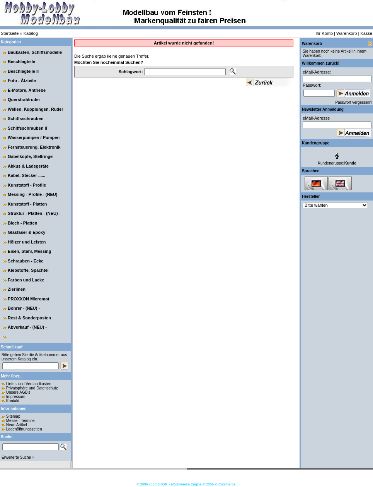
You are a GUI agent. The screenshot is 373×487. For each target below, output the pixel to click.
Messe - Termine (20, 420)
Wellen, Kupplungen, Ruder (35, 109)
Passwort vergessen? (353, 102)
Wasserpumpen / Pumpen (34, 137)
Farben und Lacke (26, 280)
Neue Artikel (16, 425)
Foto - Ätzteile (22, 80)
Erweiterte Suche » (18, 457)
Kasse (366, 33)
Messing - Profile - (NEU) (32, 194)
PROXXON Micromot (28, 299)
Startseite (10, 33)
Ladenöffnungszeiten (24, 429)
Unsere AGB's (18, 392)
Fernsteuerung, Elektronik (34, 147)
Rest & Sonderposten (29, 318)
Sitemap (13, 416)
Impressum (15, 396)
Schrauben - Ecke (25, 261)
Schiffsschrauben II (27, 128)
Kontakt (12, 401)
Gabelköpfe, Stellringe (30, 156)
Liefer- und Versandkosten (28, 384)
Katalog (31, 33)
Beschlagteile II (23, 71)
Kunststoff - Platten (27, 204)
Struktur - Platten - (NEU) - (34, 213)
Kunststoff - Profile (27, 185)
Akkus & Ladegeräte (28, 166)
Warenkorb (346, 33)
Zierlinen (17, 289)
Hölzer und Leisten (27, 242)
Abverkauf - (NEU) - (27, 327)
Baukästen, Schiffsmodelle (35, 52)
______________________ (34, 336)
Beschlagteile (21, 61)
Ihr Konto (324, 33)
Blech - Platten (22, 223)
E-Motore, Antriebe (27, 90)
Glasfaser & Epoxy (26, 232)
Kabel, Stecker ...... (26, 175)
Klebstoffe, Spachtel (28, 270)
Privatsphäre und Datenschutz (32, 388)
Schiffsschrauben (25, 118)
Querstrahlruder (24, 99)
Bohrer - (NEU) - (24, 308)
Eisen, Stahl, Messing (29, 251)
